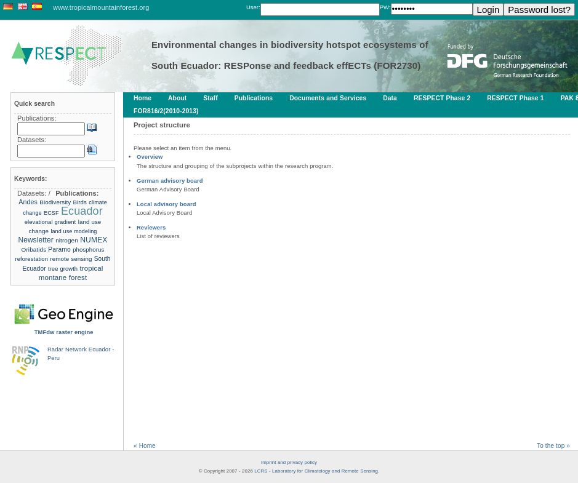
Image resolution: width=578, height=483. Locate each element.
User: (253, 7)
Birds (80, 202)
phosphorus (88, 249)
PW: (385, 7)
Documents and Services (327, 98)
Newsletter (35, 240)
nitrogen (66, 240)
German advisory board (170, 180)
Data (390, 98)
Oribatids (35, 249)
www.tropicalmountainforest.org (101, 7)
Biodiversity (55, 202)
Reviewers (151, 227)
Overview (150, 156)
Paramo (59, 249)
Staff (210, 98)
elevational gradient (50, 221)
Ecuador (82, 211)
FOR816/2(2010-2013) (166, 111)
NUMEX (93, 240)
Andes (28, 202)
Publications (254, 98)
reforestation (32, 258)
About (177, 98)
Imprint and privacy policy (289, 462)
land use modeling (73, 231)
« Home (145, 445)
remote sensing (71, 258)
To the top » (553, 445)
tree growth (63, 268)
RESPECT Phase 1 (515, 98)
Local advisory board (166, 204)
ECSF (51, 213)
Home (142, 98)
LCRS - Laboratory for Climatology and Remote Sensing (316, 471)
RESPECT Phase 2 (442, 98)
